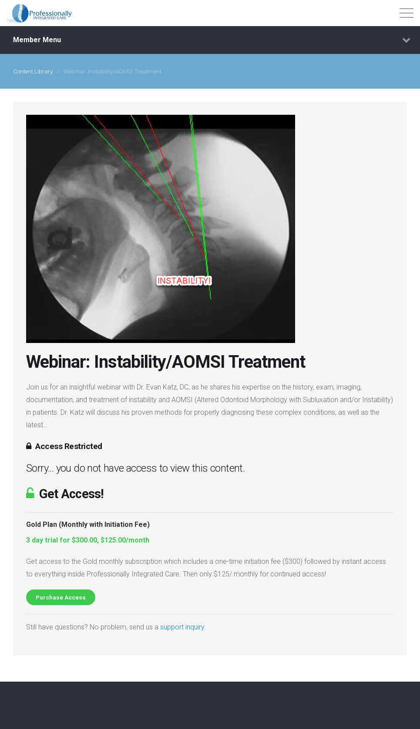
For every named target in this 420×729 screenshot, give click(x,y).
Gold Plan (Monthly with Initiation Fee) (88, 524)
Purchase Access (61, 597)
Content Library (33, 71)
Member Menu (211, 40)
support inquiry (182, 627)
